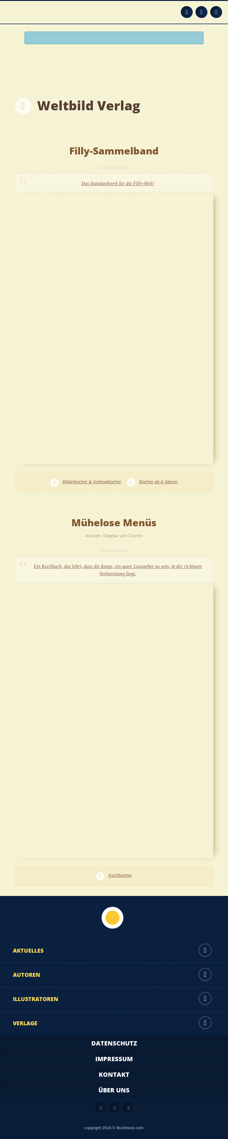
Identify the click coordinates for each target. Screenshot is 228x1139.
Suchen (196, 38)
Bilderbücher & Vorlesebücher (92, 481)
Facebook (201, 12)
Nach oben (112, 918)
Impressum (114, 1059)
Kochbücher (120, 875)
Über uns (114, 1090)
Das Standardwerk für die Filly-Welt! (117, 183)
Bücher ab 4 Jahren (158, 481)
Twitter (216, 12)
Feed (186, 12)
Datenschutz (114, 1043)
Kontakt (114, 1074)
